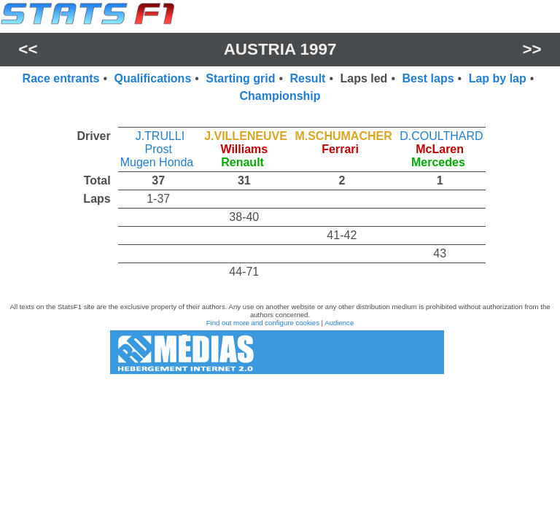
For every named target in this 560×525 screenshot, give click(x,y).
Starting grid (240, 78)
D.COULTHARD (441, 136)
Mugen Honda (157, 162)
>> (532, 49)
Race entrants (61, 78)
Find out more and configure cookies (262, 323)
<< (27, 49)
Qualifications (152, 78)
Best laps (428, 78)
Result (308, 78)
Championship (279, 96)
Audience (339, 323)
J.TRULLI (160, 136)
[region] (280, 200)
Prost (158, 149)
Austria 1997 (280, 49)
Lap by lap (497, 78)
